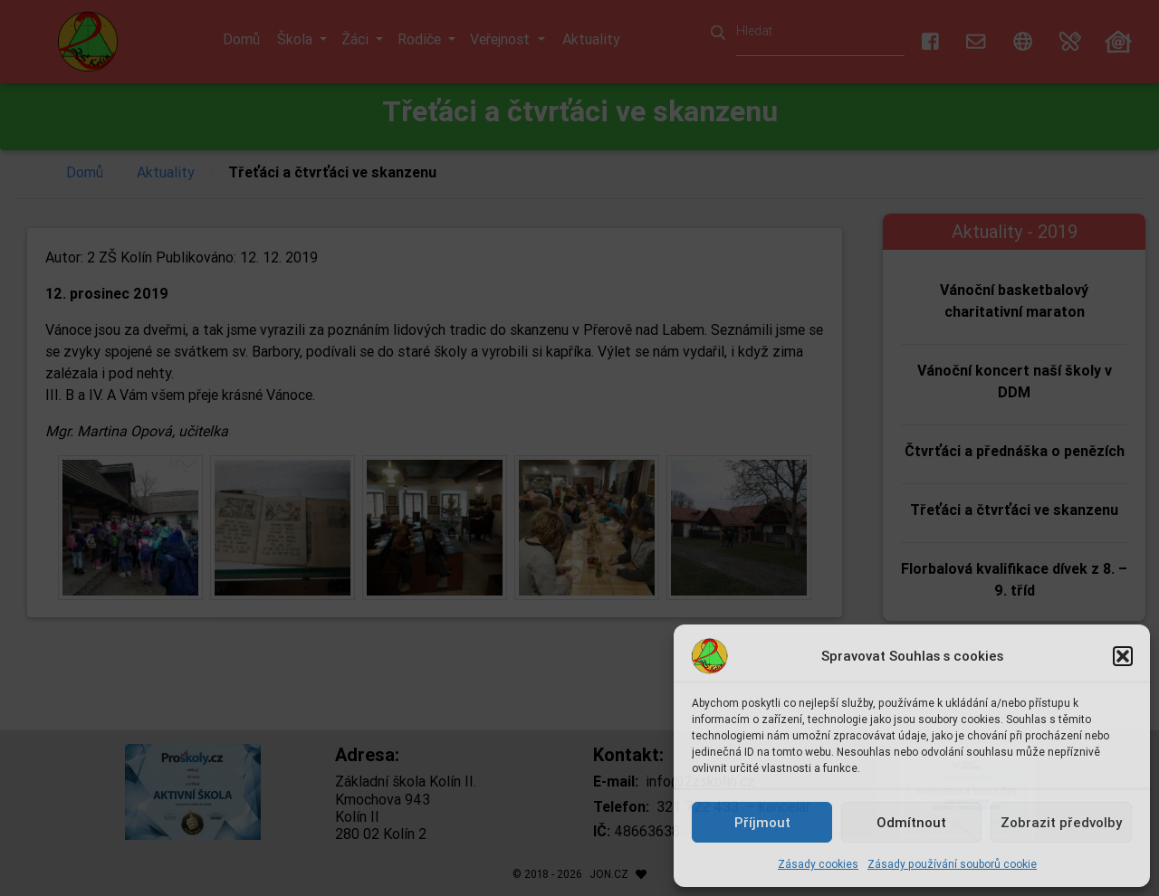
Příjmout (762, 822)
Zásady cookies (818, 864)
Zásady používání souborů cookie (952, 864)
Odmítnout (911, 822)
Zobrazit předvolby (1061, 822)
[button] (1123, 656)
